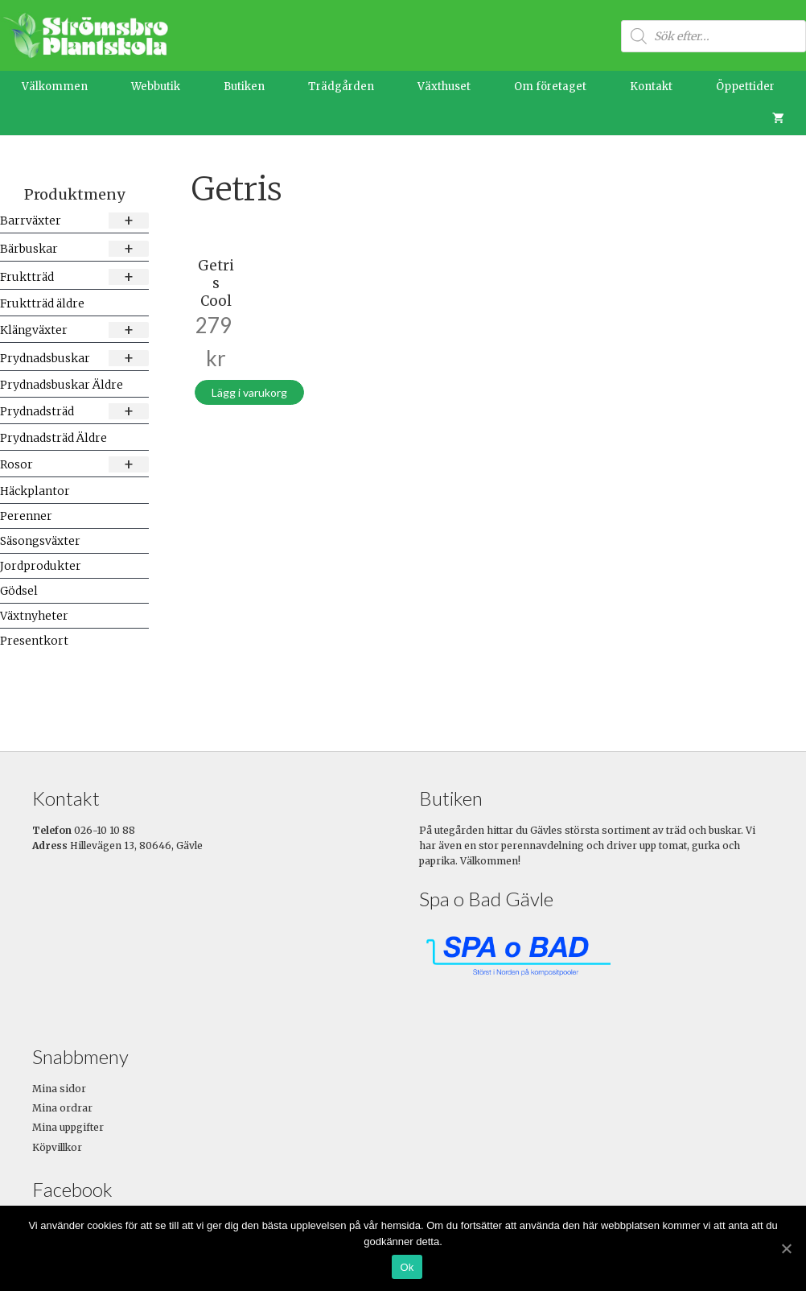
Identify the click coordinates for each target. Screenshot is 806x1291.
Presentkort (34, 640)
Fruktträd (74, 276)
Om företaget (550, 86)
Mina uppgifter (68, 1127)
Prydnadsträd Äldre (53, 438)
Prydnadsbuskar (74, 358)
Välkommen (55, 86)
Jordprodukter (40, 566)
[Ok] (786, 1248)
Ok (406, 1267)
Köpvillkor (57, 1147)
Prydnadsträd (74, 411)
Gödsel (19, 591)
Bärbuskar (74, 248)
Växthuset (444, 86)
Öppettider (745, 86)
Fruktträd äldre (42, 303)
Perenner (26, 516)
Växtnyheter (34, 615)
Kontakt (651, 86)
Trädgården (341, 86)
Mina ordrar (62, 1108)
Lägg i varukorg (249, 392)
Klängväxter (74, 330)
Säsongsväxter (40, 541)
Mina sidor (59, 1089)
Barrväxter (74, 220)
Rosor (74, 464)
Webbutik (155, 86)
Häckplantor (35, 491)
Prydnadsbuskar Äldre (61, 384)
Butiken (244, 86)
